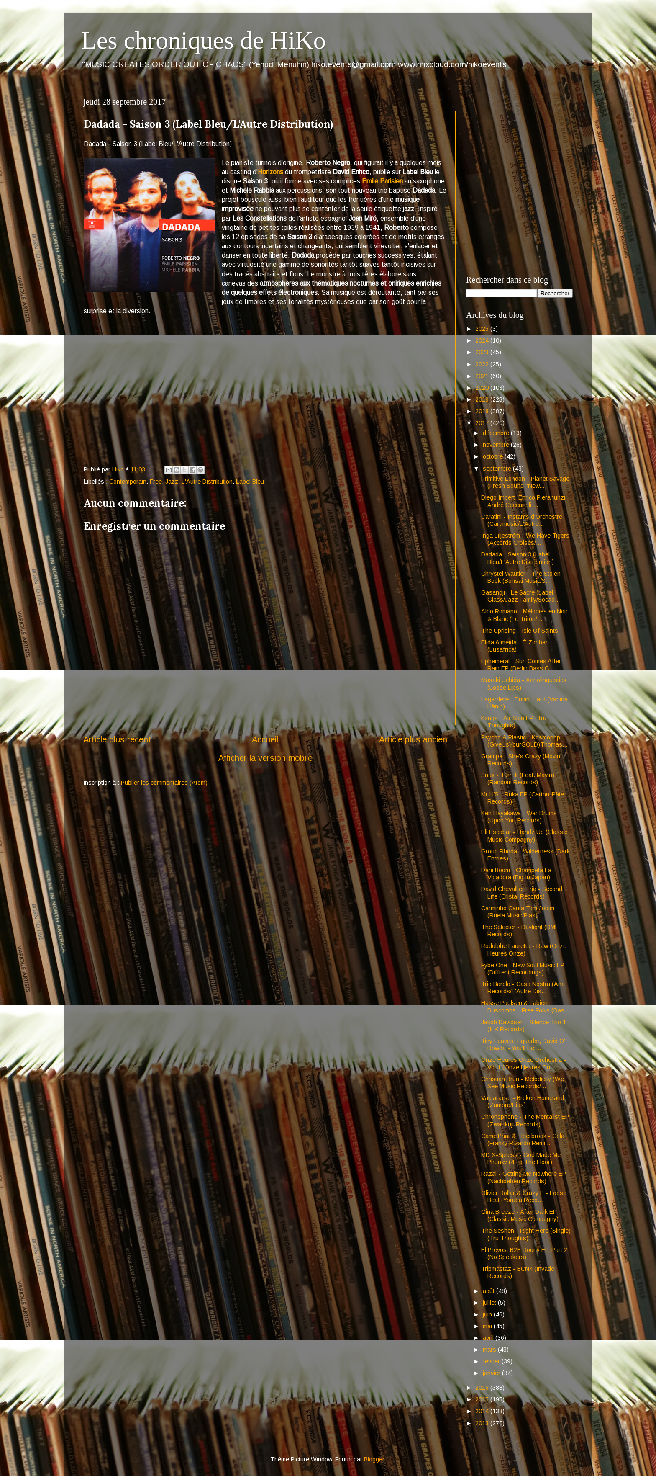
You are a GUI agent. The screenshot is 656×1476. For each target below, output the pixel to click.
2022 (482, 364)
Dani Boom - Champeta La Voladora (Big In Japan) (516, 874)
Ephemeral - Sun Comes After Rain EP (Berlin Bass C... (521, 665)
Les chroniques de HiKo (203, 40)
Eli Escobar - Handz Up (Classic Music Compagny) (524, 835)
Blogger (374, 1459)
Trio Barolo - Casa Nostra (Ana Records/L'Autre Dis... (523, 987)
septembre (498, 468)
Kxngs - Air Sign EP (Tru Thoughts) (513, 722)
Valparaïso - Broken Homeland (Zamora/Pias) (522, 1101)
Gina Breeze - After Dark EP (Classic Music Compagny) (520, 1215)
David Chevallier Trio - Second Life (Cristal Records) (521, 892)
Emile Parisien (382, 181)
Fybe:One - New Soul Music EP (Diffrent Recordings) (522, 969)
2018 (482, 411)
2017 (482, 423)
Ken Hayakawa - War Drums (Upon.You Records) (519, 817)
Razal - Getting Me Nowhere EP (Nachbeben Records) (523, 1177)
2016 (482, 1387)
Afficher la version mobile (265, 757)
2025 (482, 328)
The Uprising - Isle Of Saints (519, 630)
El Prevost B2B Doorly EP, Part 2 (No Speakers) (524, 1253)
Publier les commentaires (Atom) (164, 782)
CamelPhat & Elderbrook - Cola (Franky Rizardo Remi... (522, 1139)
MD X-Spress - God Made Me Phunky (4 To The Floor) (521, 1158)
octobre (494, 456)
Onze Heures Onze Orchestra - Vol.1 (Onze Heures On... (523, 1063)
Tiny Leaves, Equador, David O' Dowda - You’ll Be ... (523, 1044)
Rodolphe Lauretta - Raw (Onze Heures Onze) (523, 949)
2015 (482, 1399)
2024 (482, 340)
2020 (482, 387)
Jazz (171, 481)
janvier (492, 1373)
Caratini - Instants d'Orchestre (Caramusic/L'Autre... (521, 520)
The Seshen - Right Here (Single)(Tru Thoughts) (526, 1234)
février (492, 1361)
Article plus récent (117, 739)
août (489, 1291)
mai (488, 1326)
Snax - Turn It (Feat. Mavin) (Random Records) (517, 779)
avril (489, 1337)
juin (488, 1314)
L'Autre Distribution (207, 481)
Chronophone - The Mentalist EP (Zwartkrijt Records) (525, 1120)
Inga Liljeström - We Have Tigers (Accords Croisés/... (525, 539)
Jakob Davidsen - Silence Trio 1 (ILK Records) (523, 1026)
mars (490, 1349)
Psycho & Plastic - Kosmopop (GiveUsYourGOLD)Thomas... (524, 741)
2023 (482, 352)
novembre (497, 444)
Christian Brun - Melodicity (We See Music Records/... (522, 1083)
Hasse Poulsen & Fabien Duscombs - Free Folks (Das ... (526, 1006)
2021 (482, 376)
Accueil (265, 739)
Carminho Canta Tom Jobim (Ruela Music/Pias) (517, 912)
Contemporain (127, 481)
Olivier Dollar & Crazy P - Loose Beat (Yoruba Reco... (523, 1196)
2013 (482, 1423)
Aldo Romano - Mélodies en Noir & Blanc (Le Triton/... (524, 615)
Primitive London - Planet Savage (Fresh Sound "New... (525, 482)
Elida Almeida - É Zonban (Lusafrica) (515, 646)
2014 (482, 1411)
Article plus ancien (413, 739)
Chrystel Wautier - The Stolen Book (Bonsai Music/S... (521, 577)
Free (156, 481)
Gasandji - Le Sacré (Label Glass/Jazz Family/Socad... (520, 596)
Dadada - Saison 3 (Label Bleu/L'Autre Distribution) (517, 558)
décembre (497, 433)
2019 (482, 399)
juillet (490, 1302)
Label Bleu (250, 481)
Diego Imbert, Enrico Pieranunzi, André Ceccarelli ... (524, 501)
